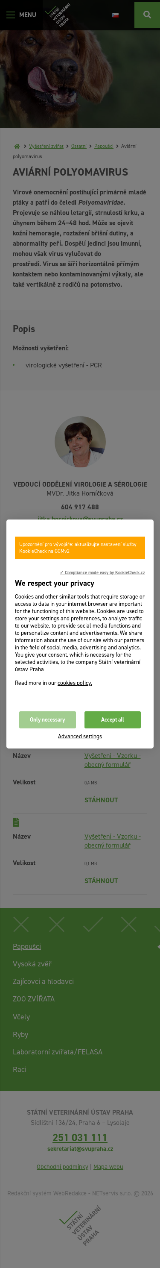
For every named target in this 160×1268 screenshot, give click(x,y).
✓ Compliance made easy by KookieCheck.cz (102, 572)
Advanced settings (80, 736)
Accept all (112, 719)
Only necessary (47, 719)
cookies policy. (75, 683)
